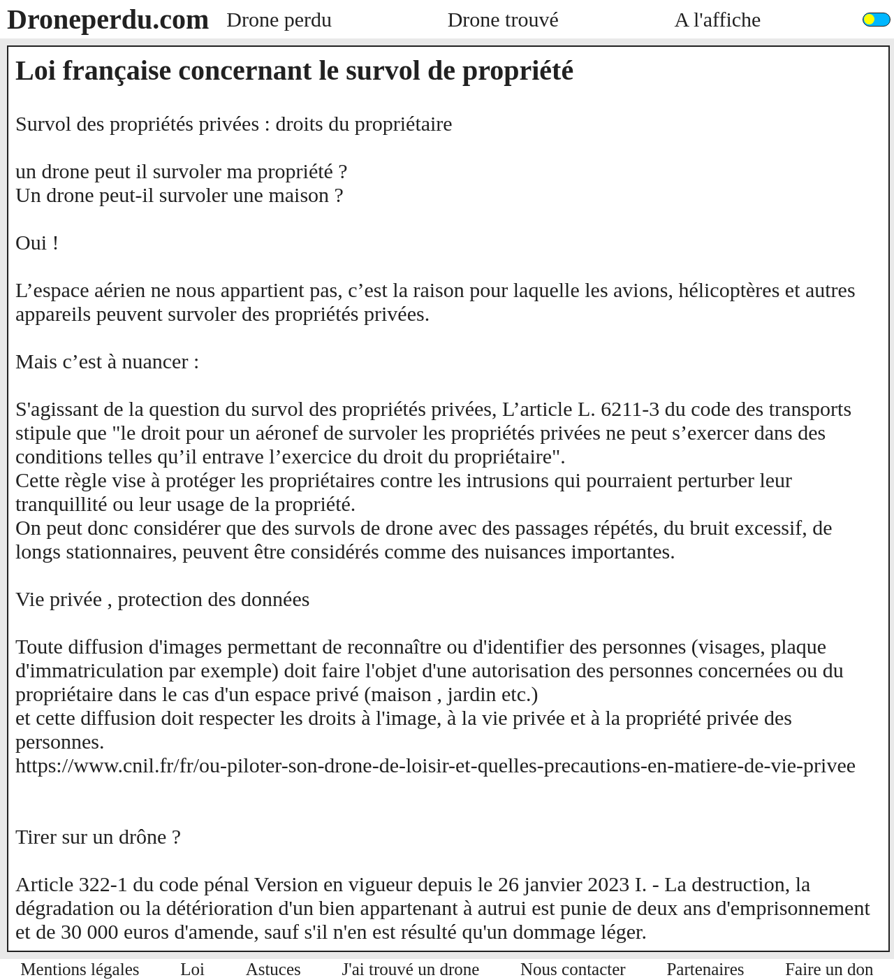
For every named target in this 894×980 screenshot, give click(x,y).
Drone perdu (279, 19)
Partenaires (705, 969)
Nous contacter (573, 969)
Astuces (273, 969)
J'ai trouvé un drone (411, 969)
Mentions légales (79, 969)
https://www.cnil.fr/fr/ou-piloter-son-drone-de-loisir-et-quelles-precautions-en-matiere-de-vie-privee (435, 765)
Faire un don (829, 969)
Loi (192, 969)
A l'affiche (717, 19)
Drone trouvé (503, 19)
